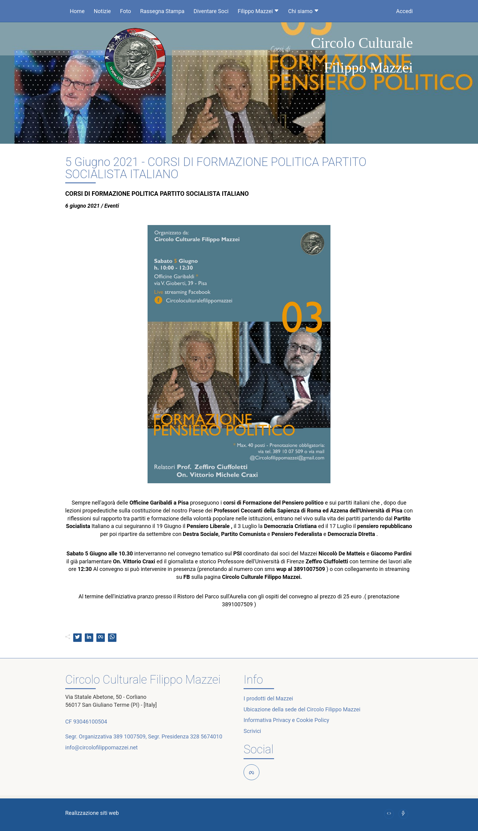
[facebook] (100, 637)
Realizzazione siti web (92, 813)
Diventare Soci (211, 11)
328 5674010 (206, 736)
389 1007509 (129, 736)
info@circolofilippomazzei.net (101, 747)
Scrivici (252, 731)
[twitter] (77, 637)
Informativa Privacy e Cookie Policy (286, 720)
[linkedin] (89, 637)
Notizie (102, 11)
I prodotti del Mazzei (268, 698)
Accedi (404, 11)
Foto (125, 11)
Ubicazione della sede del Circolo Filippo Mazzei (302, 709)
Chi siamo (303, 11)
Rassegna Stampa (162, 11)
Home (77, 11)
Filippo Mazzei (258, 11)
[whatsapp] (112, 637)
